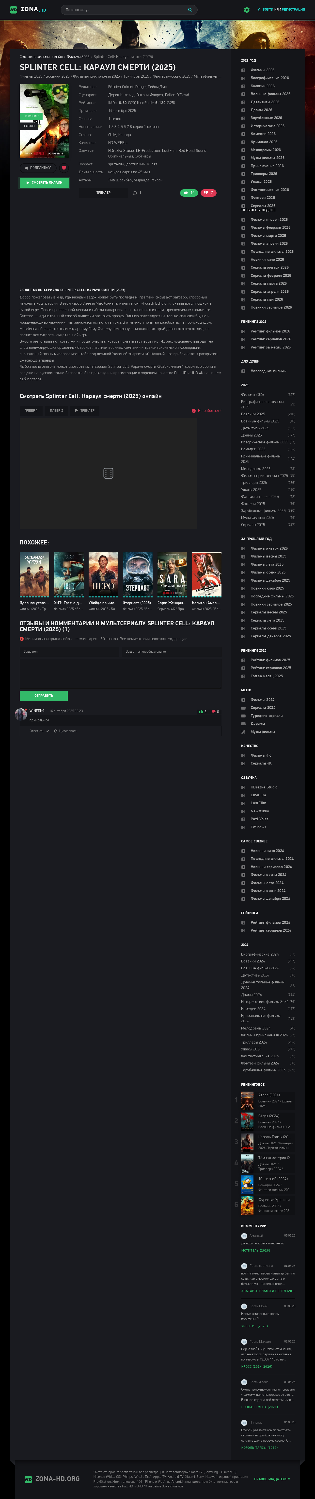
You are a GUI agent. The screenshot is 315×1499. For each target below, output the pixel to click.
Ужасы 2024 (251, 1049)
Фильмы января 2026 (269, 220)
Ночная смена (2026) (259, 1407)
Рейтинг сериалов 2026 (271, 339)
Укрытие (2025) (254, 1326)
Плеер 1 (31, 411)
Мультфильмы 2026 (267, 158)
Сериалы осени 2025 (268, 628)
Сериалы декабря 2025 (271, 636)
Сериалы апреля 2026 (270, 292)
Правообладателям (272, 1479)
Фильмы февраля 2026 (270, 228)
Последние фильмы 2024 (272, 859)
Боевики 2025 (253, 414)
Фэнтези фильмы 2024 (260, 1063)
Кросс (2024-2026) (256, 1366)
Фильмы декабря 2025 (270, 581)
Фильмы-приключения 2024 (264, 1035)
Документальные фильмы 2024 (262, 985)
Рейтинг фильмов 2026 (270, 331)
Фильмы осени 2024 (268, 891)
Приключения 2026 (267, 166)
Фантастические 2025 (260, 497)
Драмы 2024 (251, 995)
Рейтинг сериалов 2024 (271, 931)
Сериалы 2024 (263, 708)
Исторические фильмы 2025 (265, 442)
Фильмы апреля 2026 (269, 244)
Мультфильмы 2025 (257, 518)
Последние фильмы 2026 (272, 252)
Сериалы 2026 (263, 206)
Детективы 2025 (255, 428)
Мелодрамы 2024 (255, 1028)
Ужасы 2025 (251, 490)
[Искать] (190, 10)
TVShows (258, 827)
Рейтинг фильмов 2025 (270, 660)
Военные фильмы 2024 (260, 968)
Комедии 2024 (253, 1009)
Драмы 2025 (251, 435)
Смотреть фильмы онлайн (41, 57)
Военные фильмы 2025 (260, 421)
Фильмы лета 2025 (267, 565)
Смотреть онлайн (47, 183)
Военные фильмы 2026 (270, 94)
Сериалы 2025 (253, 525)
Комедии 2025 (253, 449)
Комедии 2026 (263, 134)
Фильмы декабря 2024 (270, 899)
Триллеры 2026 (264, 174)
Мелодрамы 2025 (255, 469)
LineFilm (258, 795)
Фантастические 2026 (270, 190)
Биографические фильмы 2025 (262, 404)
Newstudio (260, 811)
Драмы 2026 (261, 110)
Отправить (43, 696)
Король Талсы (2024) (259, 1447)
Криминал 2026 (264, 142)
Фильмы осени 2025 (268, 573)
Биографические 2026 (270, 78)
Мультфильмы (263, 732)
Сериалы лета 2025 (267, 621)
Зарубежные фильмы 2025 (263, 511)
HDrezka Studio (264, 787)
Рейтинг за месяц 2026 (271, 347)
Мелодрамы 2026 (266, 150)
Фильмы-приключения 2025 (264, 476)
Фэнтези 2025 (253, 504)
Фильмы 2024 (263, 700)
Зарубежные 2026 (266, 118)
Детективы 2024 (255, 975)
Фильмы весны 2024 (268, 875)
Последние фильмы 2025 (272, 596)
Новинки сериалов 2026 (271, 308)
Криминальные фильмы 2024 (260, 1018)
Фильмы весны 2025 (268, 556)
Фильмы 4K (261, 756)
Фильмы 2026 (263, 70)
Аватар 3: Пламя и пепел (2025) (268, 1291)
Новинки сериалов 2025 (271, 605)
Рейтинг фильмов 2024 (270, 923)
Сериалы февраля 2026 (271, 276)
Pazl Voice (259, 819)
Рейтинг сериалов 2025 (271, 668)
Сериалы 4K (261, 764)
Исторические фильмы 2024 (265, 1002)
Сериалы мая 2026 (267, 300)
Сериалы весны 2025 (269, 612)
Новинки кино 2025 (267, 589)
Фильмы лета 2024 (267, 883)
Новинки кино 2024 (267, 851)
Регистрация (293, 10)
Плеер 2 (56, 411)
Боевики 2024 (253, 961)
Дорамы (258, 724)
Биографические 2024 (260, 955)
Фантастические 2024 (260, 1056)
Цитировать (68, 731)
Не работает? (209, 411)
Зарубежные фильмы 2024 (263, 1070)
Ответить (37, 731)
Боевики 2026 (263, 86)
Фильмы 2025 (78, 57)
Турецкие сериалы (267, 716)
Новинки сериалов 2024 (271, 867)
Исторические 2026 (267, 126)
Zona (28, 10)
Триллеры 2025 (254, 483)
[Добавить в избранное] (64, 168)
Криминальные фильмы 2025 (260, 459)
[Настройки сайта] (247, 9)
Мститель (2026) (255, 1250)
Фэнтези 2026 (263, 198)
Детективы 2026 (265, 102)
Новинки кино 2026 (267, 260)
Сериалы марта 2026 (269, 284)
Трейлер (103, 193)
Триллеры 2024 (254, 1043)
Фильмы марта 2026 (268, 236)
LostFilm (258, 803)
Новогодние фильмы (268, 371)
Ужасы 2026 (261, 182)
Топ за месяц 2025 (267, 676)
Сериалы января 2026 (270, 268)
